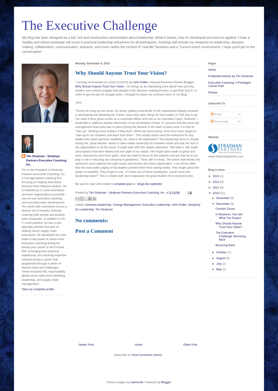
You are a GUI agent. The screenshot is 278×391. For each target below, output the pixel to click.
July (219, 263)
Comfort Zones (225, 208)
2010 (216, 193)
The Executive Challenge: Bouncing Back (230, 236)
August (221, 258)
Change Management (127, 204)
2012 (216, 182)
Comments (219, 121)
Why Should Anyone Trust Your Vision (99, 86)
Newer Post (86, 344)
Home (139, 344)
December (223, 198)
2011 (216, 187)
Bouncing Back (225, 245)
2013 (216, 176)
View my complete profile (38, 289)
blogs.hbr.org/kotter (149, 184)
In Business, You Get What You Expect (228, 216)
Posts (216, 114)
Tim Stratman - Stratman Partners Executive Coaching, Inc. (46, 160)
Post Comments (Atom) (147, 355)
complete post (123, 184)
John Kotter (140, 82)
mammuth (136, 382)
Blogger (166, 382)
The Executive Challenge (89, 25)
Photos (212, 92)
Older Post (190, 344)
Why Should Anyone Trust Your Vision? (228, 225)
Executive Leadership (156, 204)
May (219, 269)
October (221, 252)
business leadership (98, 204)
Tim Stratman (104, 209)
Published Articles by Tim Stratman (230, 76)
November (223, 203)
